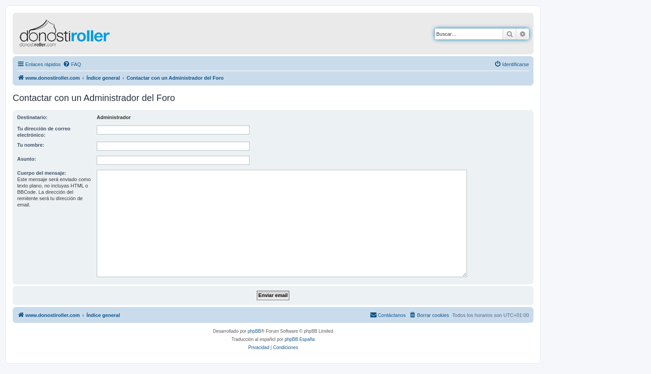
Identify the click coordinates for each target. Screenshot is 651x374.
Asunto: (26, 159)
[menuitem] (72, 64)
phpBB (254, 331)
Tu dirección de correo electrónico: (44, 132)
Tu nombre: (30, 145)
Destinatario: (32, 117)
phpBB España (299, 339)
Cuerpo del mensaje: (41, 173)
